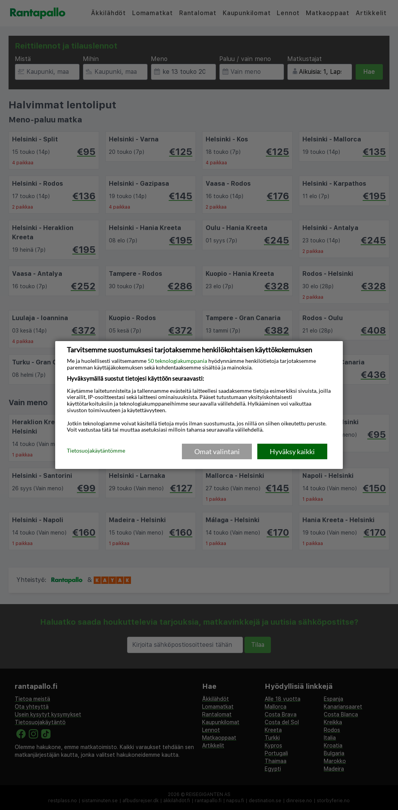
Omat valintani (217, 451)
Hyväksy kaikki (292, 451)
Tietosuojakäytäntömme (96, 451)
